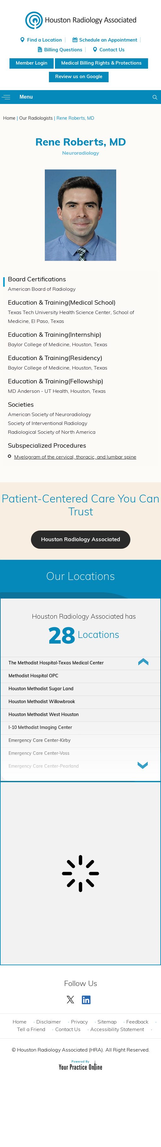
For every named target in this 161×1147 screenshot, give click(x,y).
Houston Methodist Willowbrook (42, 702)
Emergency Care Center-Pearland (44, 766)
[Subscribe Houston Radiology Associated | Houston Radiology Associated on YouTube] (87, 998)
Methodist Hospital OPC (33, 676)
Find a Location (44, 40)
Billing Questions (63, 50)
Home (9, 118)
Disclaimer (48, 1022)
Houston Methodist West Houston (44, 715)
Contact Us (112, 50)
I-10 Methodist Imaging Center (40, 727)
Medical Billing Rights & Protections (101, 63)
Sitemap (107, 1022)
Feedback (137, 1022)
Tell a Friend (31, 1029)
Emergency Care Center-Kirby (40, 740)
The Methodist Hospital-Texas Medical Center (56, 663)
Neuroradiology (80, 153)
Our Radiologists (36, 118)
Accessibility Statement (117, 1029)
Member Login (31, 63)
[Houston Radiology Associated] (80, 19)
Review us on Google (78, 77)
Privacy (79, 1022)
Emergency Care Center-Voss (39, 753)
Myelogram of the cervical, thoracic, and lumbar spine (75, 457)
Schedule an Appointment (108, 40)
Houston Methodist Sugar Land (41, 689)
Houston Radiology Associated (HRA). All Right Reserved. (83, 1050)
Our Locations (80, 577)
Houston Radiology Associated (80, 539)
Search (156, 97)
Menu (26, 97)
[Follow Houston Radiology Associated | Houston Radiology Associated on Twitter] (70, 998)
